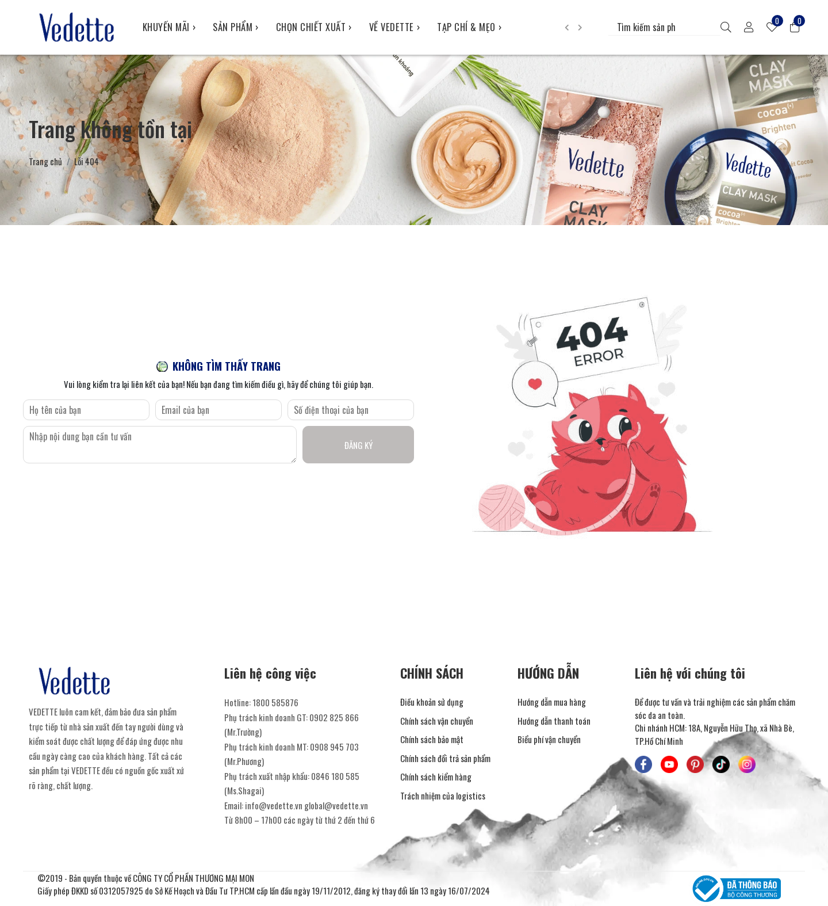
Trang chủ (45, 161)
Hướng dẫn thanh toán (554, 720)
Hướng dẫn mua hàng (552, 701)
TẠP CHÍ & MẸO (469, 27)
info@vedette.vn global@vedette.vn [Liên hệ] (306, 805)
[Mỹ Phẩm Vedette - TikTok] (721, 764)
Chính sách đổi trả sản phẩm (445, 758)
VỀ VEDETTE (394, 27)
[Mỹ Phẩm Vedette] (77, 27)
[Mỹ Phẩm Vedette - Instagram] (747, 764)
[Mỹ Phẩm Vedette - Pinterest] (695, 764)
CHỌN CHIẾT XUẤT (314, 27)
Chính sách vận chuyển (436, 720)
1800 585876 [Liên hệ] (275, 702)
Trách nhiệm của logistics (442, 795)
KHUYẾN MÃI (169, 27)
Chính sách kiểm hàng (435, 776)
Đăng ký (358, 445)
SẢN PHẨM (236, 27)
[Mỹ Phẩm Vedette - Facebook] (643, 764)
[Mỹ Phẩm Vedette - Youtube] (669, 764)
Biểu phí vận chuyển (549, 739)
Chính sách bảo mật (431, 739)
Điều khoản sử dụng (431, 701)
